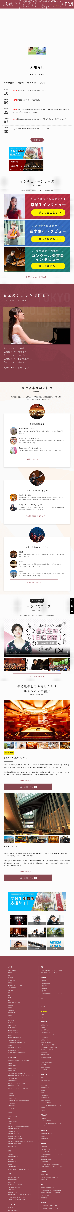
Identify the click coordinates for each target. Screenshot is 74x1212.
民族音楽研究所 (44, 1130)
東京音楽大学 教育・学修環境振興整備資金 (51, 1158)
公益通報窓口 (11, 978)
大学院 (28, 6)
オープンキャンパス (45, 1000)
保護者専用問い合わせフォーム (48, 1102)
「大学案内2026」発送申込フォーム (16, 1011)
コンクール (39, 6)
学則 (9, 963)
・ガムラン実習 (11, 1073)
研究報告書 (10, 1127)
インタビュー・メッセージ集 (15, 1152)
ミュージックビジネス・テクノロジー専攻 (18, 1056)
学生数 (9, 966)
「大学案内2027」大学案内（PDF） (49, 1174)
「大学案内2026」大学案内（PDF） (16, 1165)
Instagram (43, 972)
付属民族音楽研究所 (13, 1124)
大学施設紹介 (11, 973)
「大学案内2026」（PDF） (14, 1008)
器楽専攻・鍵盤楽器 (13, 1034)
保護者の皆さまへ (45, 1107)
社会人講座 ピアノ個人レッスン (48, 1117)
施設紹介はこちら (33, 444)
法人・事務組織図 (12, 956)
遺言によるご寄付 (45, 1163)
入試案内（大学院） (13, 1089)
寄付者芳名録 (44, 1166)
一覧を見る (36, 140)
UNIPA (42, 1046)
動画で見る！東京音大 (13, 1145)
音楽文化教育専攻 (12, 1049)
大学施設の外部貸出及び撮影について (50, 1145)
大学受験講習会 (44, 1005)
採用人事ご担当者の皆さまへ (15, 1016)
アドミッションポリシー (14, 993)
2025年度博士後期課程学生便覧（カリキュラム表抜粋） (21, 1109)
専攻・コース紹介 (33, 568)
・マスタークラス (12, 1066)
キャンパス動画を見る (25, 772)
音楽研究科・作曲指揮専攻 (14, 1104)
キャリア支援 (44, 1038)
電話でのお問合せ (45, 1143)
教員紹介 (10, 961)
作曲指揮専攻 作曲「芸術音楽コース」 (17, 1041)
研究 (32, 5)
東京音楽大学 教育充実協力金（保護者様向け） (52, 1161)
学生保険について (45, 1066)
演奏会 (43, 6)
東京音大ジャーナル (13, 1160)
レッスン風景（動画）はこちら (33, 501)
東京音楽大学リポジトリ (14, 1129)
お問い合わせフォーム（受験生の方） (50, 1013)
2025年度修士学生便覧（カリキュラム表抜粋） (19, 1094)
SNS (51, 5)
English (42, 982)
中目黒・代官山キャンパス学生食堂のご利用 (51, 1135)
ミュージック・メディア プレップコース (50, 1003)
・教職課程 (10, 1061)
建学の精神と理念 (12, 981)
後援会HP (43, 1078)
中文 (42, 985)
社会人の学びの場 (45, 1120)
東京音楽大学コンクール (14, 1180)
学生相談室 (43, 1058)
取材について (44, 1148)
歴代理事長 (10, 946)
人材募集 (10, 1013)
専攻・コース (24, 6)
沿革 (9, 943)
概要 (9, 1086)
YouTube (43, 974)
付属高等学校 (44, 956)
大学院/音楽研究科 (12, 1084)
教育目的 (10, 983)
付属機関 (46, 6)
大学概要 (10, 941)
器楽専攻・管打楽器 (13, 1038)
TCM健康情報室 (44, 1063)
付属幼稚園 (43, 959)
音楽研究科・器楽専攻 (13, 1099)
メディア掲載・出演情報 (14, 1155)
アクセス (43, 1184)
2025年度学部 (44, 1020)
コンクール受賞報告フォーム (15, 1183)
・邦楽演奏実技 (11, 1071)
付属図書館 (10, 1122)
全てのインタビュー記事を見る (36, 262)
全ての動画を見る (36, 662)
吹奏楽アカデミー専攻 (13, 1053)
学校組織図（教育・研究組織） (15, 953)
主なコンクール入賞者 (13, 1178)
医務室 (42, 1061)
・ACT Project (11, 1076)
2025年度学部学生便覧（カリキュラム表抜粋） (19, 1029)
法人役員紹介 (11, 958)
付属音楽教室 (44, 954)
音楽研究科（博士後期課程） (15, 1111)
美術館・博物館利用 (45, 1035)
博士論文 (10, 1132)
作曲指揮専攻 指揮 (12, 1046)
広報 (35, 5)
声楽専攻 (10, 1031)
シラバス (10, 1091)
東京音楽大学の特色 (13, 998)
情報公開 (10, 976)
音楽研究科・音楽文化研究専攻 (15, 1106)
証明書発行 (43, 1086)
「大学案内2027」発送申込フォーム (49, 1176)
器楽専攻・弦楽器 (13, 1036)
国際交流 (10, 1003)
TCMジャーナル (12, 1157)
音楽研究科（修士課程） (14, 1096)
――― (9, 1059)
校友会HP (43, 1094)
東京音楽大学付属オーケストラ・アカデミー (51, 961)
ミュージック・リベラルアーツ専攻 (16, 1051)
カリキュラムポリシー (13, 991)
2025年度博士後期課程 (46, 1025)
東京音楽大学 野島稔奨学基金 (48, 1156)
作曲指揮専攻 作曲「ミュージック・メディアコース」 (21, 1044)
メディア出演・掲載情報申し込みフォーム (51, 1073)
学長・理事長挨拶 (12, 938)
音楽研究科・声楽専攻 (13, 1101)
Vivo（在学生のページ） (46, 1048)
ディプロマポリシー (13, 988)
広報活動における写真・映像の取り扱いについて (19, 1162)
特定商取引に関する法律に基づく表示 (17, 1021)
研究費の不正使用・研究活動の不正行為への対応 (19, 1137)
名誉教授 (10, 951)
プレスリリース (11, 1150)
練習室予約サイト (45, 1056)
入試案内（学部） (45, 993)
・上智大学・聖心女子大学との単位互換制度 (18, 1068)
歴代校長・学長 (11, 948)
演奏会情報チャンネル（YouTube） (49, 941)
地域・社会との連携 (13, 1001)
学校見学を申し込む (26, 766)
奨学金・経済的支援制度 (14, 971)
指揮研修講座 (44, 1125)
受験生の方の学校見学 (46, 1010)
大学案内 (19, 6)
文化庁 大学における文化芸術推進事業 (50, 1132)
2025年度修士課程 (45, 1023)
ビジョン (10, 986)
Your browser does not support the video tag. (37, 21)
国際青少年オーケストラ (46, 1127)
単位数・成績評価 (12, 996)
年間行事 (43, 1076)
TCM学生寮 (43, 1033)
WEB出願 (43, 995)
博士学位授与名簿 (12, 1114)
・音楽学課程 (11, 1063)
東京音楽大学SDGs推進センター (16, 1006)
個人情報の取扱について (14, 1018)
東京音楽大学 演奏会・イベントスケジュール (51, 938)
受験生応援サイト (45, 998)
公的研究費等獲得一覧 (13, 1134)
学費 (9, 968)
